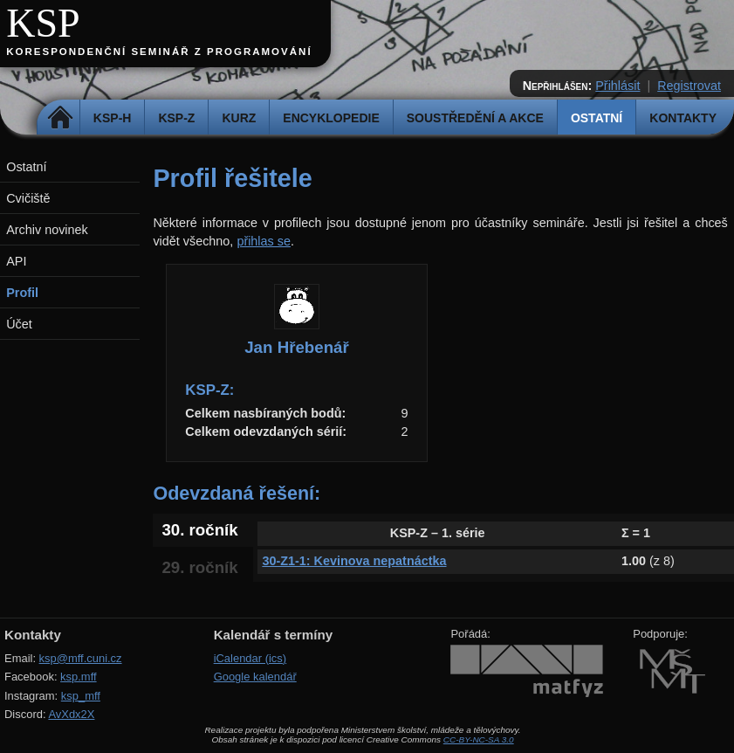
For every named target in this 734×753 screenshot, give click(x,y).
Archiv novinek (47, 230)
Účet (19, 324)
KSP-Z (176, 118)
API (16, 261)
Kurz (239, 118)
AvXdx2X (71, 714)
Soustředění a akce (475, 118)
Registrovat (689, 86)
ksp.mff (78, 676)
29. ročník (199, 567)
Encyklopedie (331, 118)
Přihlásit (617, 86)
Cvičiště (28, 198)
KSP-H (112, 118)
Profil (22, 293)
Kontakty (683, 118)
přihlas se (264, 241)
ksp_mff (80, 695)
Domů (60, 118)
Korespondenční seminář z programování (159, 51)
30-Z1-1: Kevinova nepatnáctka (354, 561)
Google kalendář (255, 676)
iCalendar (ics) (250, 658)
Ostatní (596, 118)
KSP (43, 23)
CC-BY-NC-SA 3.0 (478, 739)
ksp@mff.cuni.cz (80, 658)
